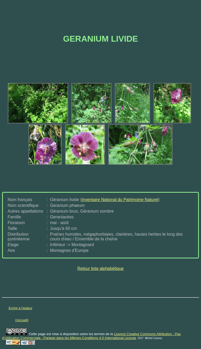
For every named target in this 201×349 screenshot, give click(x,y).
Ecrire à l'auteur (20, 308)
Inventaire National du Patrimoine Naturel (120, 199)
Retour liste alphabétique (100, 268)
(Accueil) (22, 320)
